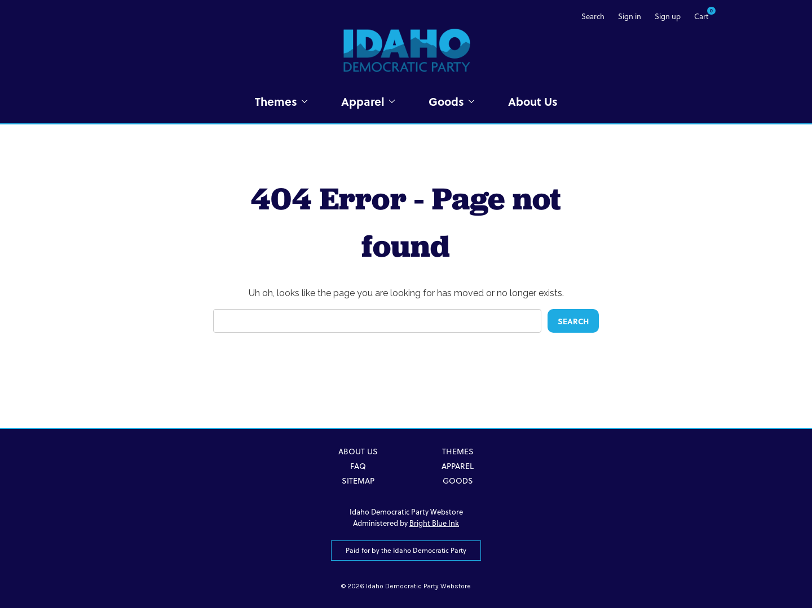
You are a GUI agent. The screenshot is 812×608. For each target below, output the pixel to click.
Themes (281, 101)
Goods (451, 101)
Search (592, 16)
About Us (533, 101)
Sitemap (358, 480)
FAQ (358, 466)
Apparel (368, 101)
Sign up (668, 16)
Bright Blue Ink (434, 523)
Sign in (629, 16)
